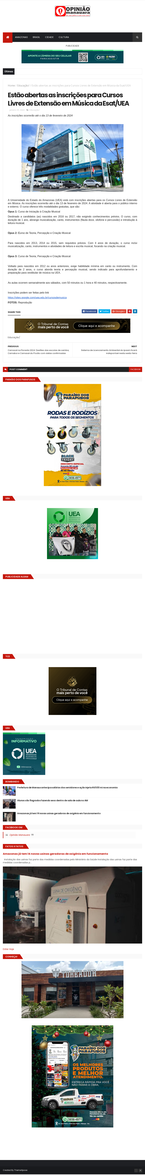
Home (11, 85)
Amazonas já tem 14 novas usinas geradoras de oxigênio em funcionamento (59, 813)
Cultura (64, 37)
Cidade (49, 37)
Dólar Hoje (8, 949)
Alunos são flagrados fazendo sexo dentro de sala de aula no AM (52, 801)
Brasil (36, 37)
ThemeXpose (20, 1170)
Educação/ (23, 85)
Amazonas (21, 37)
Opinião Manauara (19, 835)
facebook (135, 369)
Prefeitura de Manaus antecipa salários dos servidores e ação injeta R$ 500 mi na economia (67, 788)
